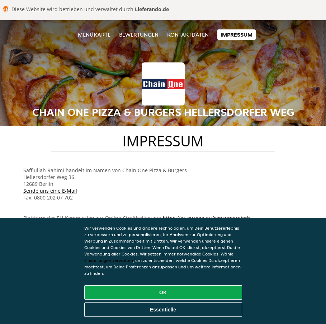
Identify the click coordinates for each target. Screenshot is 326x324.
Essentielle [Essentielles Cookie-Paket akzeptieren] (163, 310)
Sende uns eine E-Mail (50, 190)
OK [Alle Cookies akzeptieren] (163, 292)
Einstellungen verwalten (108, 260)
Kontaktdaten (188, 34)
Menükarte (94, 34)
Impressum (236, 34)
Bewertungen (139, 34)
